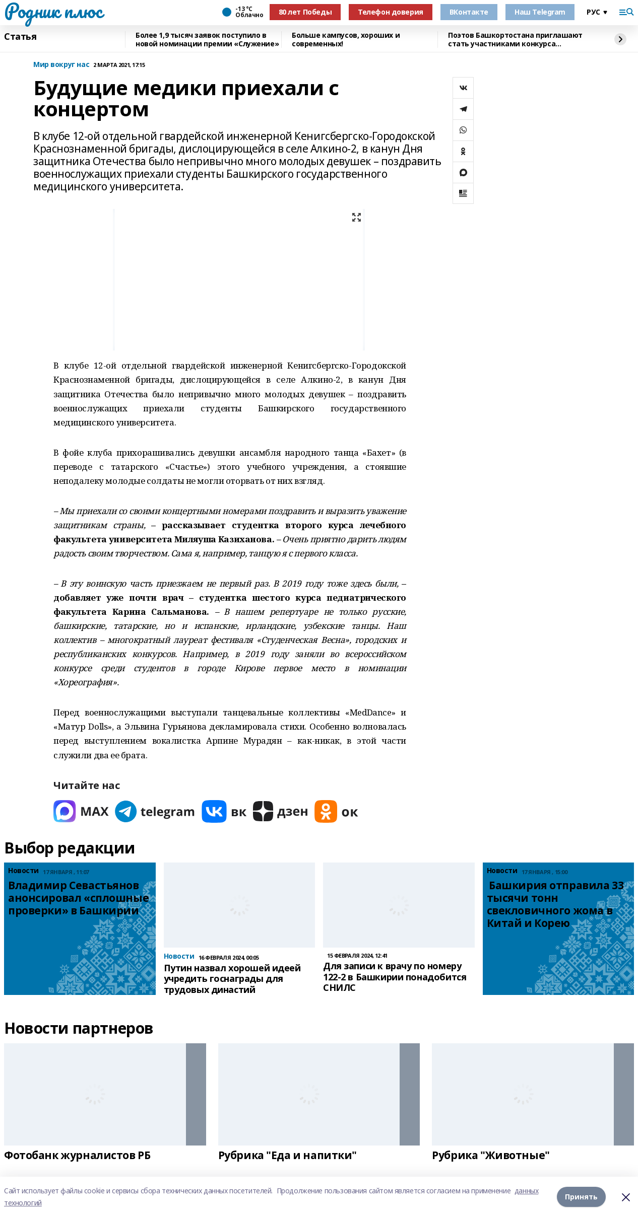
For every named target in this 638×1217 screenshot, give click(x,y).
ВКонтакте (469, 12)
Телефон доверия (390, 12)
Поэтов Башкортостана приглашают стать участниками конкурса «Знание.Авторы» (515, 39)
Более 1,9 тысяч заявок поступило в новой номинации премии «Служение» (207, 39)
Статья (20, 36)
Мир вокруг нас (61, 64)
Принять (581, 1196)
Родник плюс (53, 11)
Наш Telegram (540, 12)
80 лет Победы (305, 12)
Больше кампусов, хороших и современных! (346, 39)
